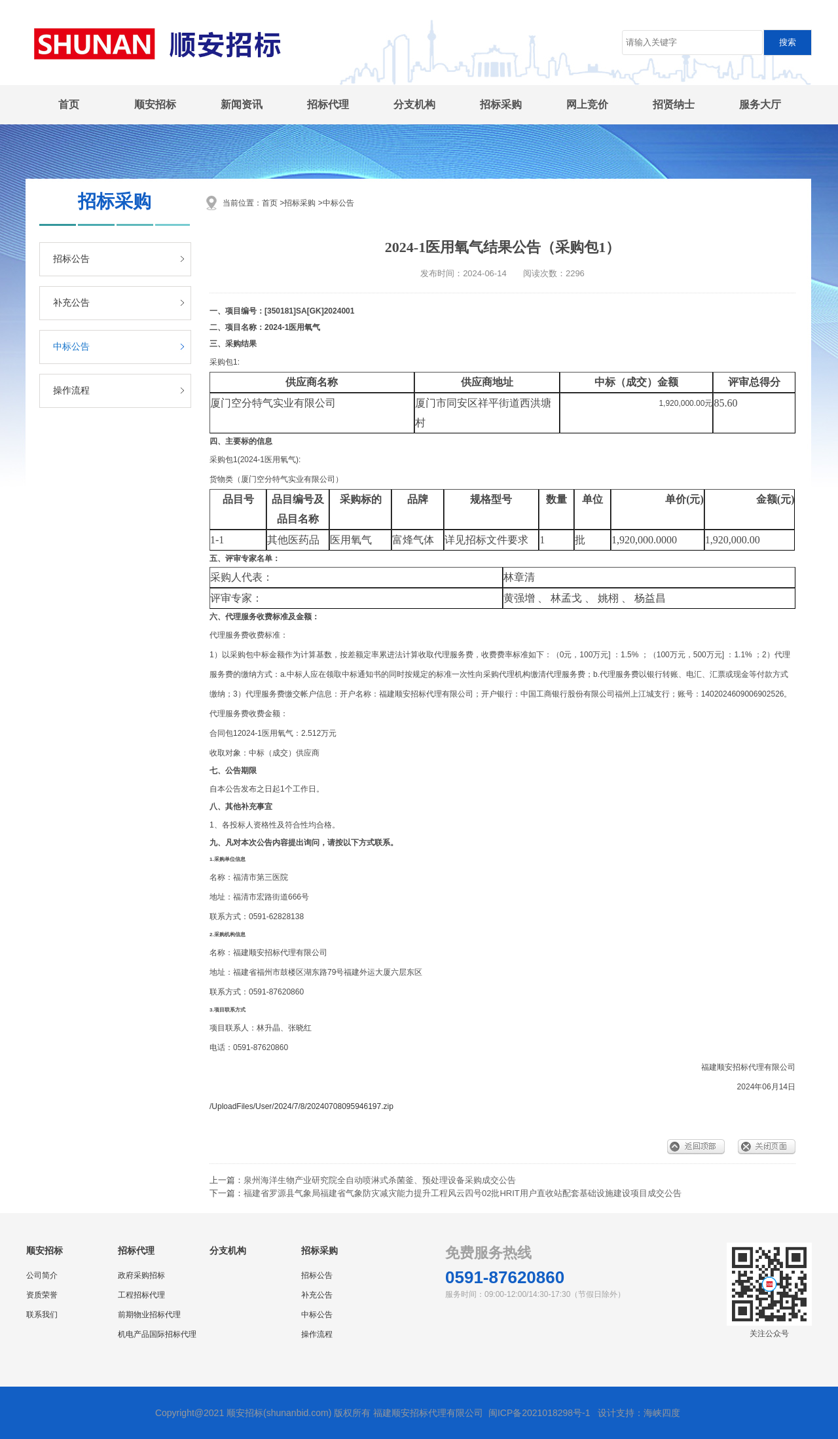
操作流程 (71, 390)
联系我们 (42, 1314)
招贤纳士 (674, 104)
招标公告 (71, 259)
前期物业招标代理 (149, 1314)
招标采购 (501, 104)
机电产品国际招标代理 (157, 1334)
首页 (68, 104)
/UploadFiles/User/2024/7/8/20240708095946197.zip (301, 1106)
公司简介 (42, 1275)
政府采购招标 (141, 1275)
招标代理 (328, 104)
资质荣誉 (42, 1295)
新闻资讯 (242, 104)
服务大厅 (760, 104)
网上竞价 (587, 104)
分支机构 (414, 104)
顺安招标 (155, 104)
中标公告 (71, 347)
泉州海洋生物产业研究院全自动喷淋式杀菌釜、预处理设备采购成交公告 (380, 1180)
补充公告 (71, 303)
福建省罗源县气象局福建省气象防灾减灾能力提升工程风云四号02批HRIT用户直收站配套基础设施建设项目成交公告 (463, 1193)
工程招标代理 (141, 1295)
